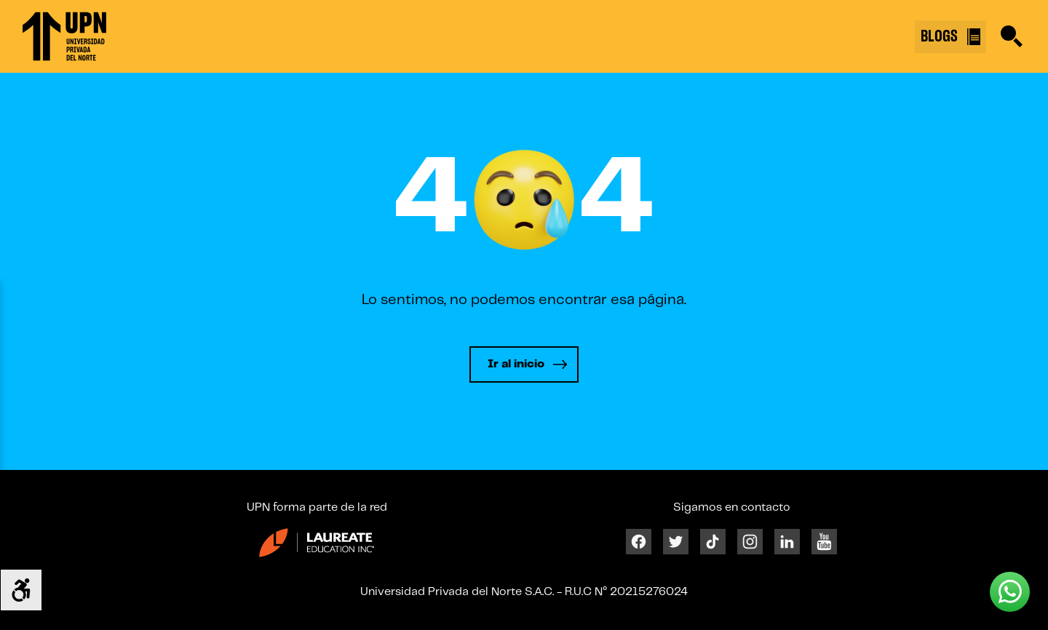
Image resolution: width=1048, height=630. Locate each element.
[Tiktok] (713, 541)
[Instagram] (750, 541)
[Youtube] (824, 541)
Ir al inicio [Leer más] (516, 364)
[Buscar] (1011, 36)
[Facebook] (638, 541)
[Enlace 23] (316, 548)
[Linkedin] (787, 541)
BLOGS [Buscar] (950, 36)
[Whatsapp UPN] (1010, 591)
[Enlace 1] (64, 36)
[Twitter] (675, 541)
